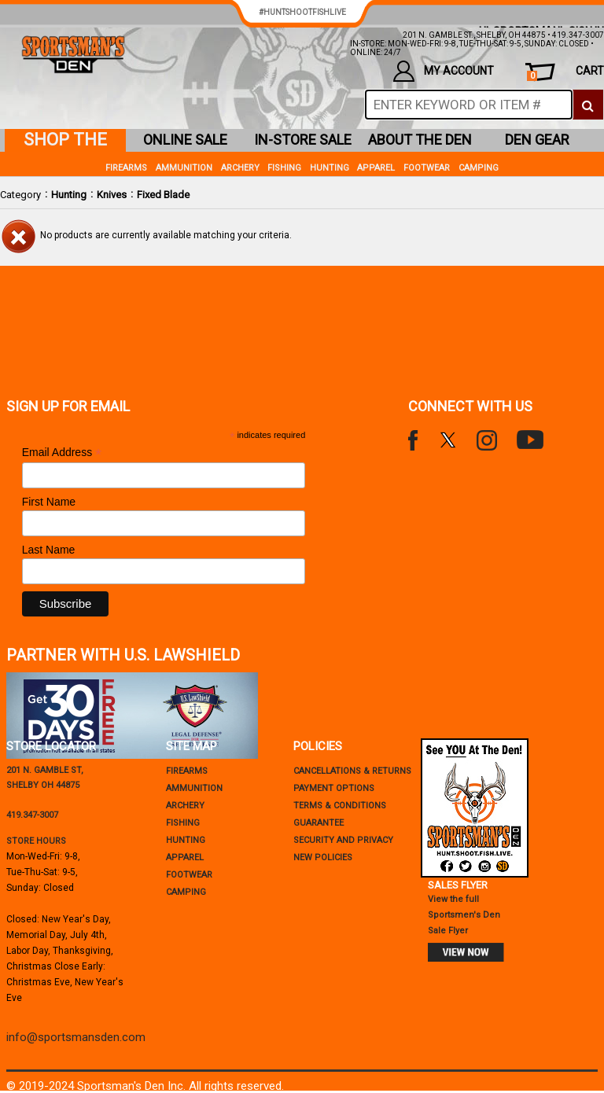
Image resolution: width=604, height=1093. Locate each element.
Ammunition (184, 168)
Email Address (62, 452)
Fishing (284, 168)
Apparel (376, 168)
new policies (322, 857)
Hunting (69, 195)
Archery (240, 168)
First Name (49, 501)
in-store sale (303, 139)
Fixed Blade (163, 195)
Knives (112, 195)
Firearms (126, 168)
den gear (537, 139)
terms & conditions (339, 805)
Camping (479, 168)
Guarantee (318, 823)
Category (20, 195)
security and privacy (343, 840)
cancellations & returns (352, 771)
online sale (185, 139)
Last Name (49, 549)
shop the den (65, 141)
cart (565, 72)
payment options (333, 788)
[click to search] (588, 105)
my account (443, 71)
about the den (420, 139)
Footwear (426, 168)
